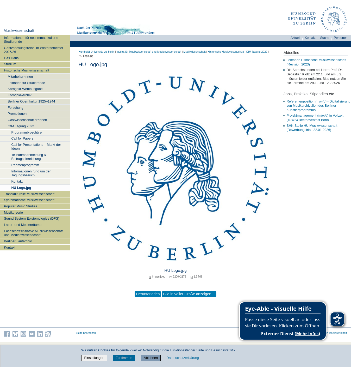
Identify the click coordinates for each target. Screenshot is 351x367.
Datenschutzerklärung (182, 358)
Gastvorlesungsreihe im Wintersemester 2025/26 (33, 50)
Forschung (15, 108)
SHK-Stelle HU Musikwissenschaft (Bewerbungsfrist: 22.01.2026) (311, 128)
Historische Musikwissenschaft (26, 70)
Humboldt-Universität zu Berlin (96, 51)
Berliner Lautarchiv (18, 241)
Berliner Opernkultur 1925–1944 (31, 101)
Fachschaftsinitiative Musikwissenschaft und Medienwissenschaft (33, 233)
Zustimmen (124, 358)
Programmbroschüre (26, 132)
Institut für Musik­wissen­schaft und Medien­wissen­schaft (149, 51)
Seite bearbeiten (86, 333)
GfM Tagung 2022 (21, 126)
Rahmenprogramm (25, 165)
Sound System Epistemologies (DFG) (31, 218)
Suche (324, 38)
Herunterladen (148, 294)
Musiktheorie (13, 212)
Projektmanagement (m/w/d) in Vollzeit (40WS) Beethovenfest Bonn (314, 117)
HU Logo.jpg (21, 188)
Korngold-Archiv (19, 95)
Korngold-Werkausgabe (25, 89)
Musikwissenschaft (19, 30)
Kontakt (16, 181)
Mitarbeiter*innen (20, 77)
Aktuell (295, 38)
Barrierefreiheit (338, 333)
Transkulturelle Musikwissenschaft (29, 194)
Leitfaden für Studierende (26, 83)
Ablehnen (151, 358)
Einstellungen (94, 358)
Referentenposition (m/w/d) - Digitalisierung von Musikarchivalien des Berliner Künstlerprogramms (318, 105)
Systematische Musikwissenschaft (29, 200)
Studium (10, 64)
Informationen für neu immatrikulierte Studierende (31, 40)
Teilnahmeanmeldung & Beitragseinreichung (28, 157)
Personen (341, 38)
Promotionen (17, 114)
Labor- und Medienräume (22, 225)
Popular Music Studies (20, 206)
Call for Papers (22, 138)
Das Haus (11, 58)
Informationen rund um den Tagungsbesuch (31, 173)
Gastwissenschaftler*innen (27, 120)
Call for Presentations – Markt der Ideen (36, 147)
